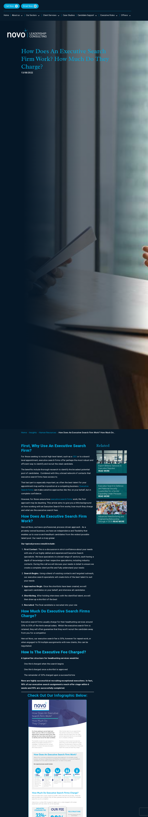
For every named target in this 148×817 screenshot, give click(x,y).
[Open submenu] (21, 15)
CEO (75, 456)
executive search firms (61, 499)
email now (28, 6)
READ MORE (104, 471)
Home (24, 432)
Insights (33, 432)
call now (10, 6)
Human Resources (47, 432)
